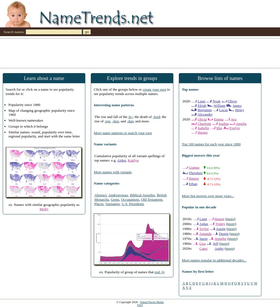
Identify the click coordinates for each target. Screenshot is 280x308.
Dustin (224, 234)
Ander (219, 248)
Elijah (202, 105)
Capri (203, 248)
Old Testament (151, 199)
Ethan (193, 184)
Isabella (203, 128)
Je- (130, 117)
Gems (115, 199)
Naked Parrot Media (152, 302)
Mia (219, 128)
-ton (107, 121)
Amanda (205, 234)
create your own (154, 89)
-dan (130, 121)
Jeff (215, 243)
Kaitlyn (133, 160)
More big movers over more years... (208, 196)
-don (115, 121)
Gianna (194, 167)
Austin (221, 229)
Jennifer (221, 239)
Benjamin (205, 110)
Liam (201, 101)
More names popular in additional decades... (214, 260)
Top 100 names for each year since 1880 (211, 144)
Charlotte (204, 124)
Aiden (121, 160)
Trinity (220, 224)
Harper (203, 132)
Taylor (204, 229)
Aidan (203, 224)
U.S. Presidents (133, 204)
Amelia (241, 124)
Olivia (202, 119)
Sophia (223, 124)
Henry (239, 110)
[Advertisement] (140, 53)
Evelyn (234, 128)
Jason (203, 239)
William (219, 105)
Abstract (100, 195)
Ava (233, 119)
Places (99, 204)
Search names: (14, 32)
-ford (156, 117)
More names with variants (113, 172)
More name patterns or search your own (123, 133)
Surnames (113, 204)
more (230, 219)
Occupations (130, 199)
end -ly (159, 272)
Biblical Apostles (142, 195)
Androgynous (118, 195)
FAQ (140, 305)
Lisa (202, 243)
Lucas (223, 110)
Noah (217, 101)
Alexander (205, 114)
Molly (44, 209)
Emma (219, 119)
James (237, 105)
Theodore (196, 173)
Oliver (232, 101)
